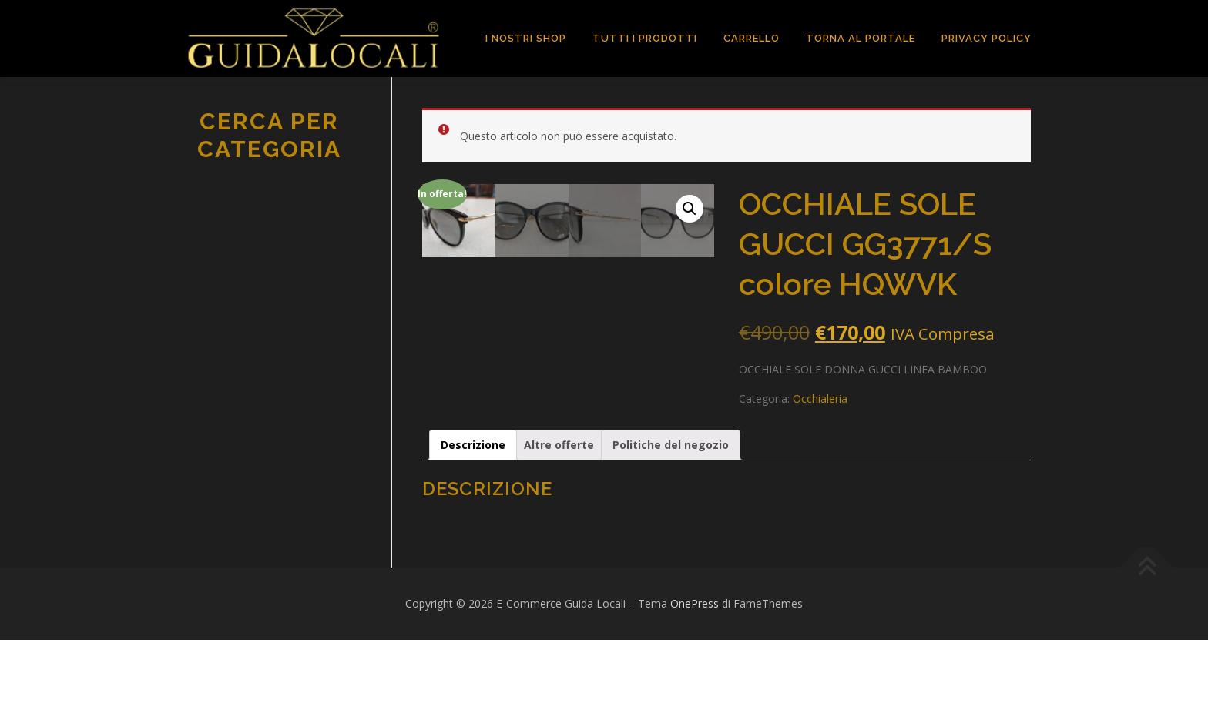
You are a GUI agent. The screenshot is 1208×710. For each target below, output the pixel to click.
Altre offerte (559, 514)
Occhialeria (820, 398)
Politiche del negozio (670, 514)
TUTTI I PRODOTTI (644, 38)
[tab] (473, 515)
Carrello (751, 38)
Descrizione (473, 514)
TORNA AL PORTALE (860, 38)
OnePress (694, 673)
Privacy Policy (986, 38)
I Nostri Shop (525, 38)
